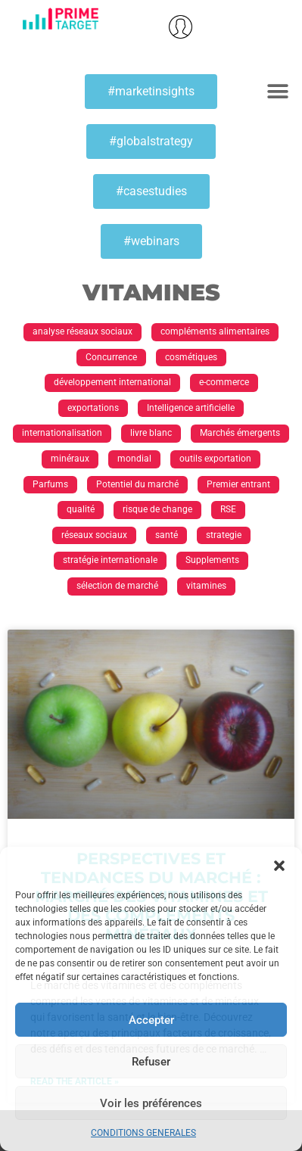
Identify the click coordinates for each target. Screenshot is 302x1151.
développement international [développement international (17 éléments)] (112, 382)
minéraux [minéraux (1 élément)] (70, 458)
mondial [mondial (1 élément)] (134, 458)
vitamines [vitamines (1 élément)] (206, 585)
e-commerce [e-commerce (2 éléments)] (224, 382)
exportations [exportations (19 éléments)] (93, 408)
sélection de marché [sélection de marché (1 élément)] (117, 585)
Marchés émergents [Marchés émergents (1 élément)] (240, 433)
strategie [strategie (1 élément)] (223, 535)
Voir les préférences (151, 1103)
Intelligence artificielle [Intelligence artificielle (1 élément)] (191, 408)
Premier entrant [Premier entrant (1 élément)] (238, 484)
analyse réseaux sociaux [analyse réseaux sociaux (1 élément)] (82, 331)
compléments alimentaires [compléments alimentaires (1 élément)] (214, 331)
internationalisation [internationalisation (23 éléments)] (62, 433)
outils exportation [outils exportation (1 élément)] (215, 458)
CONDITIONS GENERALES (143, 1133)
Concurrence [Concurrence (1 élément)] (111, 357)
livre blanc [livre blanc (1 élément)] (151, 433)
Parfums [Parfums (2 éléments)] (50, 484)
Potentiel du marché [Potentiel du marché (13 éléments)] (137, 484)
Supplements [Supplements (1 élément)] (212, 560)
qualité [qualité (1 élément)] (81, 509)
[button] (279, 865)
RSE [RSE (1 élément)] (228, 509)
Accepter (151, 1020)
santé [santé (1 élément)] (166, 535)
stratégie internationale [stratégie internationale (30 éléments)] (110, 560)
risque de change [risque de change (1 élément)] (157, 509)
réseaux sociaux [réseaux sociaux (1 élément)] (94, 535)
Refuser (151, 1062)
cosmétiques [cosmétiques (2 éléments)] (191, 357)
